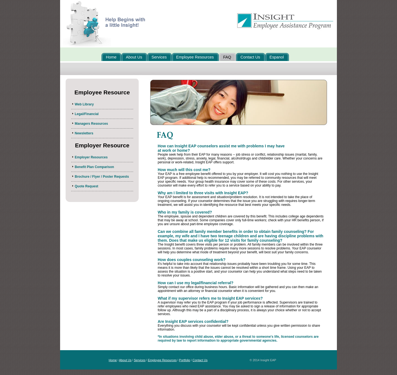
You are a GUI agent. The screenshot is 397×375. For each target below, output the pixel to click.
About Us (125, 360)
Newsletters (84, 133)
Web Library (84, 104)
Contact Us (199, 360)
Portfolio (184, 360)
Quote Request (86, 186)
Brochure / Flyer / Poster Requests (102, 177)
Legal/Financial (87, 114)
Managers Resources (91, 124)
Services (139, 360)
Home (113, 360)
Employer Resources (91, 157)
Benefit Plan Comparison (94, 167)
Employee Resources (162, 360)
